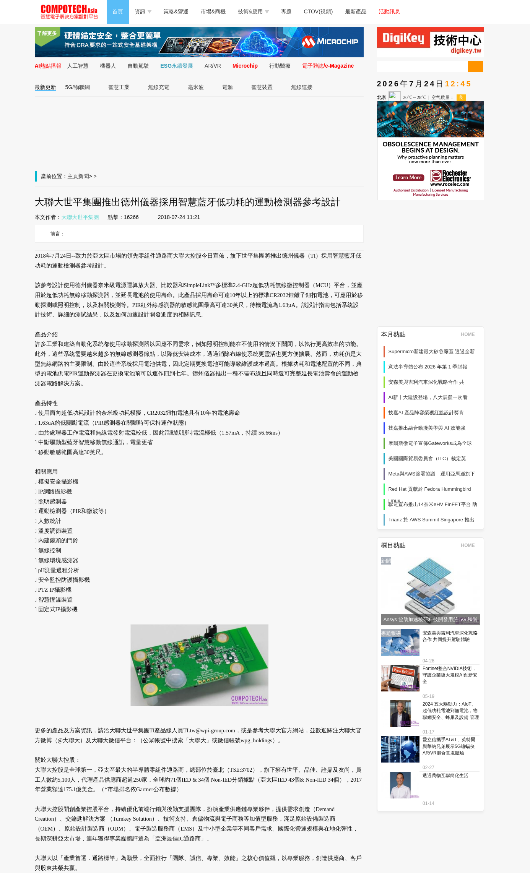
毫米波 (196, 87)
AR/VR (213, 66)
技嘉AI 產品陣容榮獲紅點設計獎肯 (426, 412)
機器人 (108, 66)
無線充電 (158, 87)
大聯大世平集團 (80, 217)
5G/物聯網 (77, 87)
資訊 (143, 11)
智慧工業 (119, 87)
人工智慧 (78, 66)
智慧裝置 (262, 87)
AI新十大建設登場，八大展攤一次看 (428, 397)
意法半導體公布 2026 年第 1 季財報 (428, 367)
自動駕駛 (138, 66)
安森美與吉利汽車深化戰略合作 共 (427, 382)
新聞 (83, 176)
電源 (227, 87)
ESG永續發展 (177, 66)
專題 (286, 11)
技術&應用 (253, 11)
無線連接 (301, 87)
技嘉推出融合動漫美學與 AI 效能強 (427, 428)
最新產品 (356, 11)
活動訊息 (389, 11)
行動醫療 (280, 66)
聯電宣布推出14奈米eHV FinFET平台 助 (433, 504)
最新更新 (45, 87)
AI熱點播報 (48, 66)
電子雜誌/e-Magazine (328, 66)
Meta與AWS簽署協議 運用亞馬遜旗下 (432, 474)
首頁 (117, 11)
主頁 (73, 176)
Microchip (245, 66)
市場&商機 (213, 11)
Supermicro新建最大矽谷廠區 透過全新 (432, 351)
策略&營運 (176, 11)
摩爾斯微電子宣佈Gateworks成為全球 (430, 443)
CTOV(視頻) (318, 11)
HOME (470, 334)
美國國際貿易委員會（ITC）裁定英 (427, 458)
